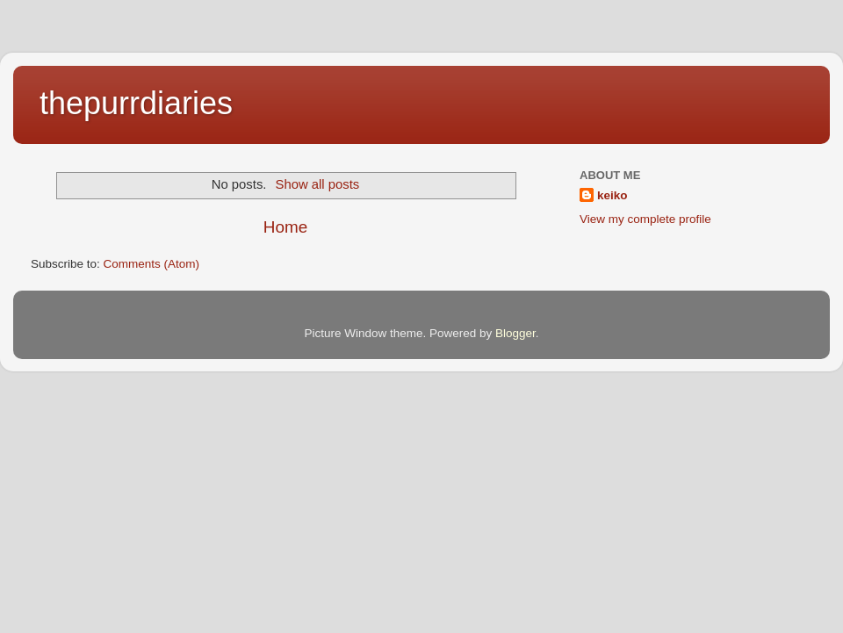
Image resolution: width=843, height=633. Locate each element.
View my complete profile (645, 219)
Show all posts (318, 184)
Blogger (515, 333)
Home (285, 227)
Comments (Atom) (152, 263)
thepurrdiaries (136, 103)
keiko (612, 195)
